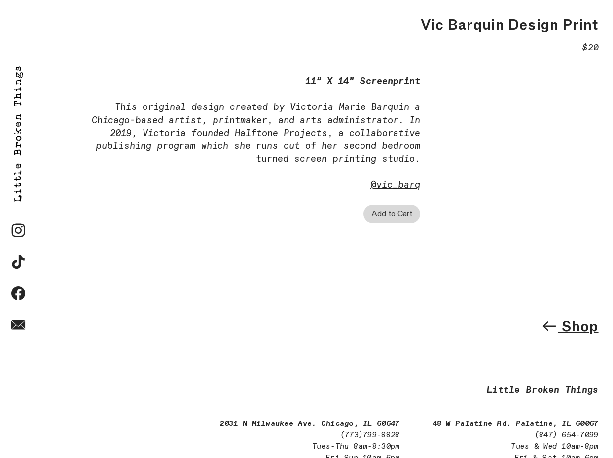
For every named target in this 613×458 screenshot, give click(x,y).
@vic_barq (395, 185)
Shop (570, 326)
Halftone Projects (281, 133)
